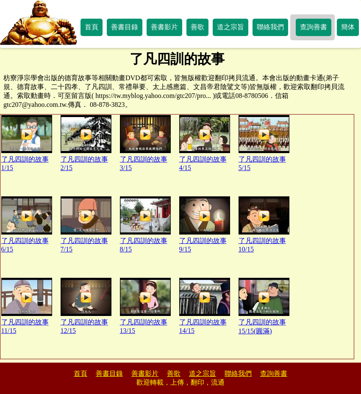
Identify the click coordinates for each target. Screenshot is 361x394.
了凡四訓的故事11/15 (26, 306)
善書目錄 (124, 27)
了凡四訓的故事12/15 (86, 306)
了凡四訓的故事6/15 (26, 224)
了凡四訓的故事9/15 (204, 224)
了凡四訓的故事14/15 (204, 306)
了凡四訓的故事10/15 (264, 224)
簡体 (348, 27)
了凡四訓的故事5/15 (264, 143)
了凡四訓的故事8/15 (145, 224)
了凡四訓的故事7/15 (86, 224)
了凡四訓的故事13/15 (145, 306)
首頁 (91, 27)
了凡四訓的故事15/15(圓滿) (264, 306)
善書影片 (164, 27)
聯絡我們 (270, 27)
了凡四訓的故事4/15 (204, 143)
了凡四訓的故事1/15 (26, 143)
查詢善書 (313, 27)
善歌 (197, 27)
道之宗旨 (230, 27)
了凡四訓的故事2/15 (86, 143)
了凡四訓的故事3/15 (145, 143)
